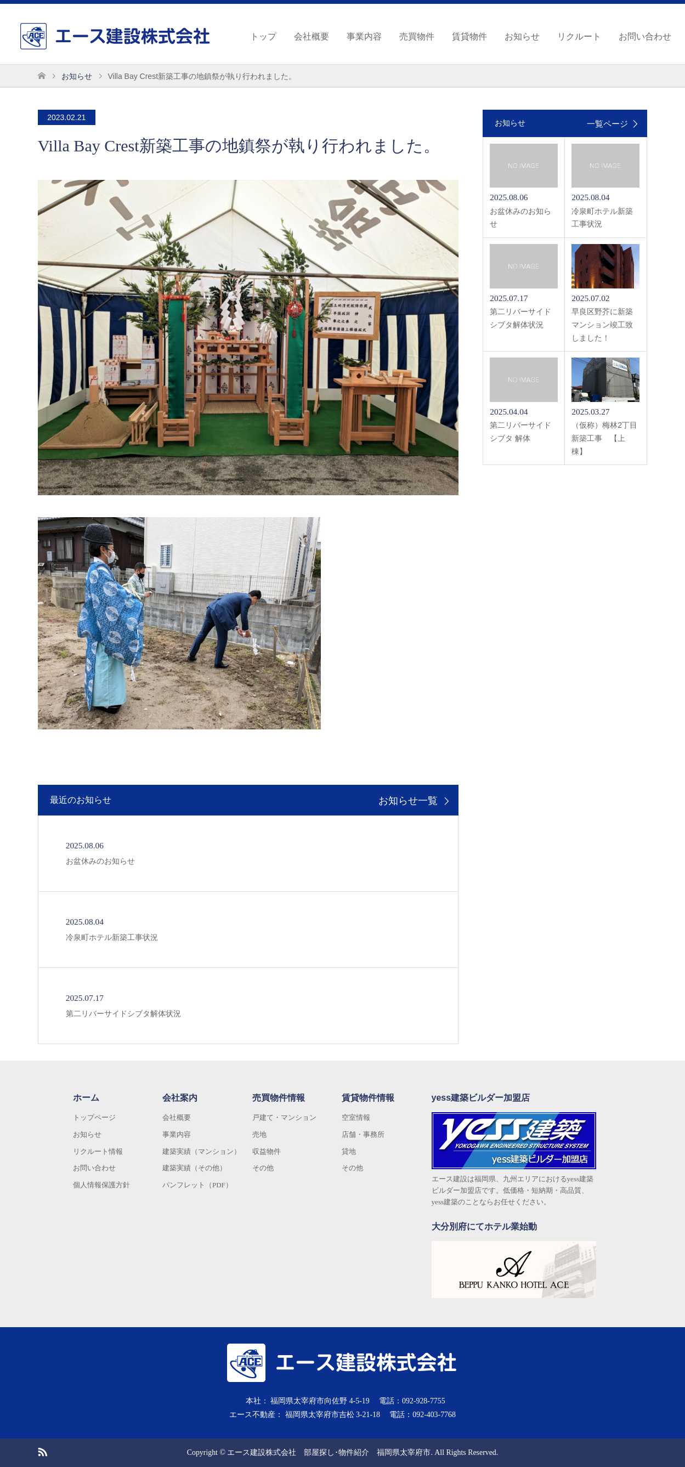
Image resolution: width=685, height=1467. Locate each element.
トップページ (94, 1117)
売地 (259, 1134)
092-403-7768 (434, 1415)
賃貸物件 (469, 36)
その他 (263, 1168)
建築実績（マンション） (201, 1151)
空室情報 (356, 1117)
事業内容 (364, 36)
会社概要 (311, 36)
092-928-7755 (423, 1401)
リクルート (579, 36)
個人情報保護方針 (101, 1185)
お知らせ (522, 36)
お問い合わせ (645, 36)
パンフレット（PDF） (197, 1185)
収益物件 (266, 1151)
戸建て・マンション (284, 1117)
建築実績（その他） (194, 1168)
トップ (263, 36)
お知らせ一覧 (408, 801)
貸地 (349, 1151)
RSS (42, 1451)
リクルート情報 (98, 1151)
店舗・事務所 (363, 1134)
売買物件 (416, 36)
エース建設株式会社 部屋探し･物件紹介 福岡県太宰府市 (329, 1452)
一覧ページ (607, 124)
